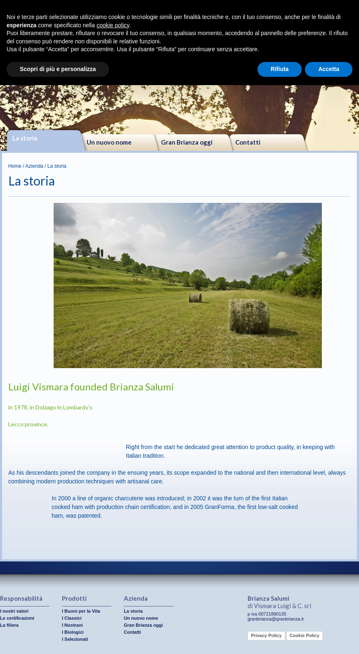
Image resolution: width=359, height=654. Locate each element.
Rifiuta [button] (280, 69)
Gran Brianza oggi (187, 142)
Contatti (247, 142)
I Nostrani (72, 625)
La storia (24, 138)
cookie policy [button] (113, 25)
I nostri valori (14, 611)
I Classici (72, 618)
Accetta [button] (328, 69)
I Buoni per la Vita (81, 611)
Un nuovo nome (109, 142)
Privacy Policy (266, 635)
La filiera (9, 625)
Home (14, 166)
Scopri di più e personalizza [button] (58, 69)
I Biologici (73, 632)
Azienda (34, 166)
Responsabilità (21, 598)
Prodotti (74, 598)
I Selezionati (75, 639)
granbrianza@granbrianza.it (276, 618)
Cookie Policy (304, 635)
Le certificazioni (17, 618)
